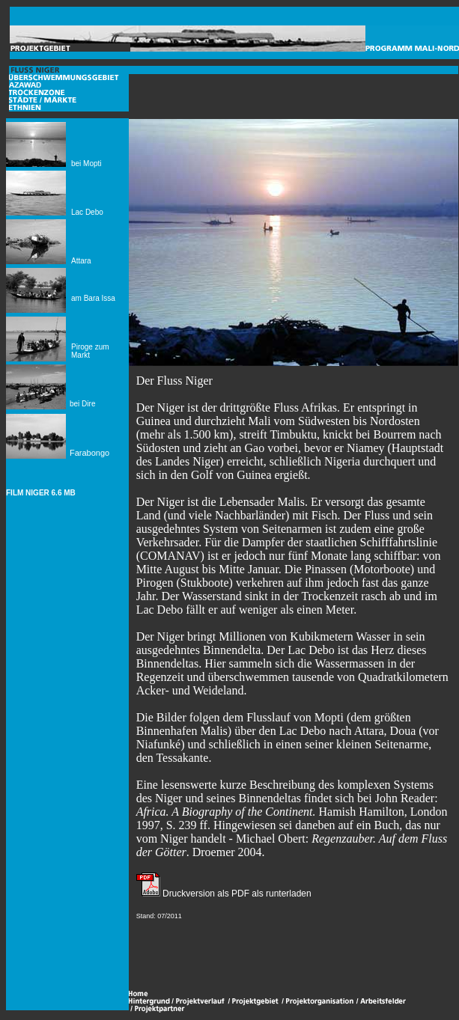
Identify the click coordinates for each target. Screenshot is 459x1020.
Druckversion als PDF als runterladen (235, 893)
